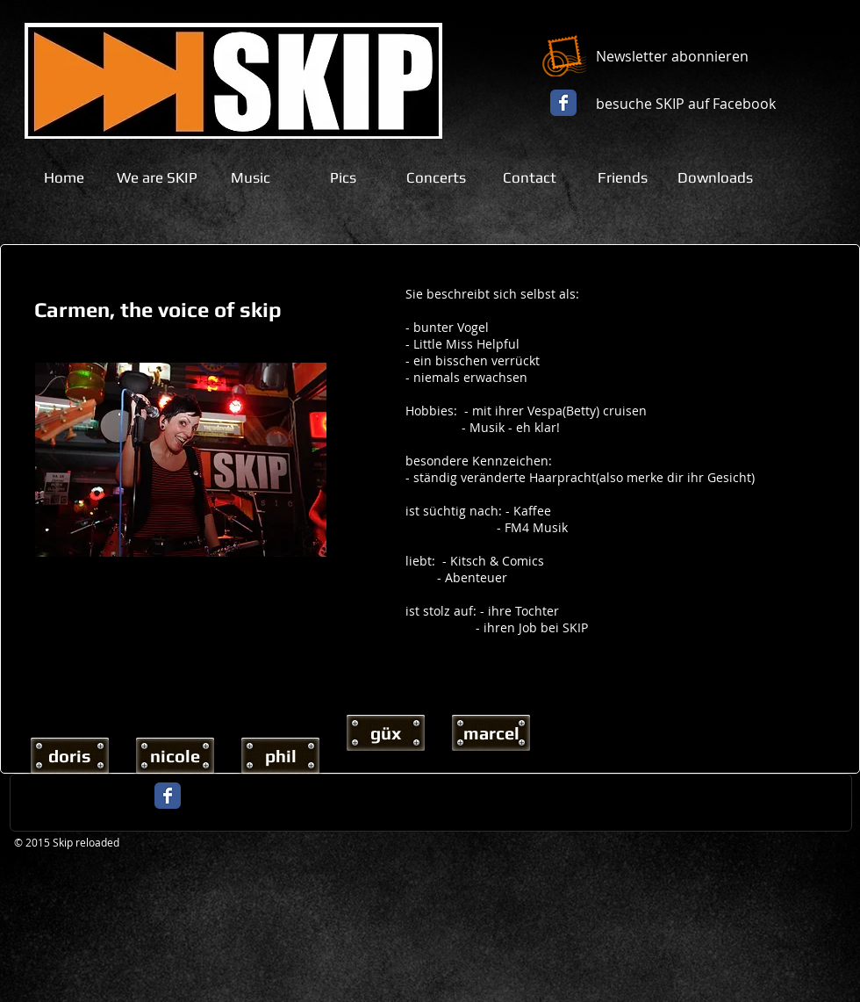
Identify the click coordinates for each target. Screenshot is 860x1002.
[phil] (280, 756)
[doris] (70, 756)
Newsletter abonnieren (672, 56)
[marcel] (491, 733)
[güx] (386, 733)
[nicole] (175, 756)
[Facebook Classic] (563, 103)
